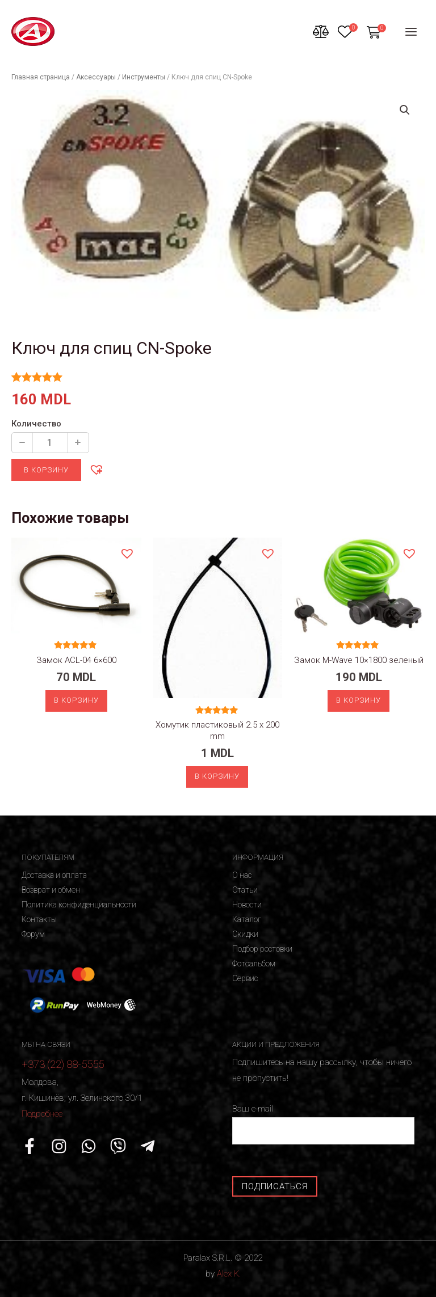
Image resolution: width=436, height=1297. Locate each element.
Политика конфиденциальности (79, 904)
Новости (247, 904)
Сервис (245, 978)
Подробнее (42, 1114)
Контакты (39, 919)
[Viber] (118, 1146)
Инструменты (143, 77)
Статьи (245, 889)
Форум (33, 934)
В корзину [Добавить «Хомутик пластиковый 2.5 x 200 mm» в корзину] (217, 776)
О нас (241, 875)
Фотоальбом (253, 963)
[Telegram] (148, 1146)
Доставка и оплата (54, 875)
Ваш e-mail (323, 1124)
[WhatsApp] (89, 1146)
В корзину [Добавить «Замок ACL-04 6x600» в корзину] (76, 700)
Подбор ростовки (262, 948)
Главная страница (40, 77)
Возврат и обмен (51, 889)
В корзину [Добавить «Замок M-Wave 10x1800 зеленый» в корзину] (358, 700)
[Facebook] (29, 1146)
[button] (96, 469)
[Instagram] (59, 1146)
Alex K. (229, 1274)
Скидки (245, 934)
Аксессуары (96, 77)
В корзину (46, 470)
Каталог (246, 919)
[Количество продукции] (50, 443)
